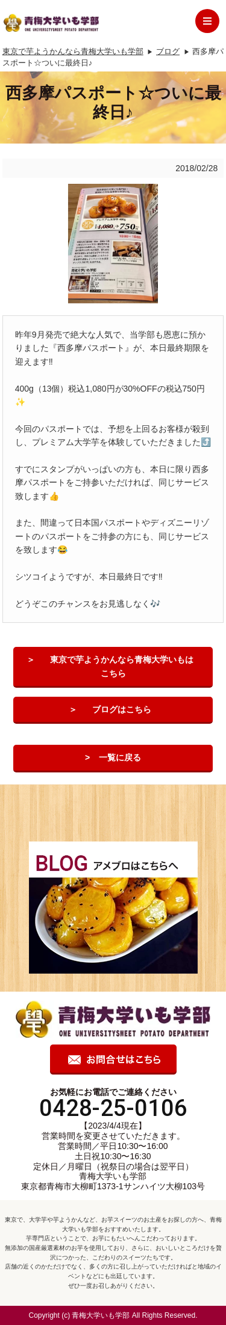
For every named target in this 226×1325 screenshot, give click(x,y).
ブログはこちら (121, 709)
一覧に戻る (120, 757)
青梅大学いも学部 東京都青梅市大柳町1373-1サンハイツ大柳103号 (113, 1181)
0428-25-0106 (113, 1108)
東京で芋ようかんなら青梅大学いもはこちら (121, 666)
